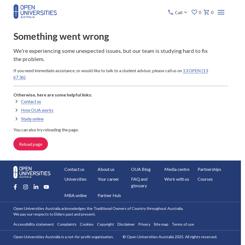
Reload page (30, 144)
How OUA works (37, 110)
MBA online (75, 195)
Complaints (67, 224)
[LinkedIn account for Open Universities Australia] (36, 187)
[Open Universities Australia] (35, 17)
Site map (161, 224)
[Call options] (178, 12)
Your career (108, 179)
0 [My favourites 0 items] (196, 12)
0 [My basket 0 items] (208, 12)
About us (106, 169)
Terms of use (183, 224)
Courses (205, 179)
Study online (32, 118)
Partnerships (209, 169)
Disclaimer (126, 224)
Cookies (87, 224)
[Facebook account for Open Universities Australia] (15, 187)
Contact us (31, 101)
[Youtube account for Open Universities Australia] (46, 187)
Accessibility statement (33, 224)
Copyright (105, 224)
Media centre (176, 169)
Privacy (144, 224)
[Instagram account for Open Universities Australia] (25, 187)
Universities (75, 179)
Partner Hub (109, 195)
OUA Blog (140, 169)
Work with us (176, 179)
